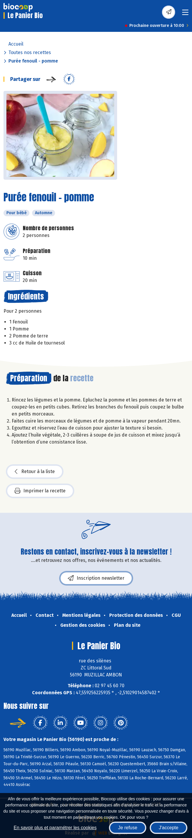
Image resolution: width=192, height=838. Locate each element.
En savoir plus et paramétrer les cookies (55, 827)
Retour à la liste (35, 472)
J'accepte (168, 827)
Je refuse (127, 827)
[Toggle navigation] (185, 14)
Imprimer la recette (40, 491)
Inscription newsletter (96, 578)
